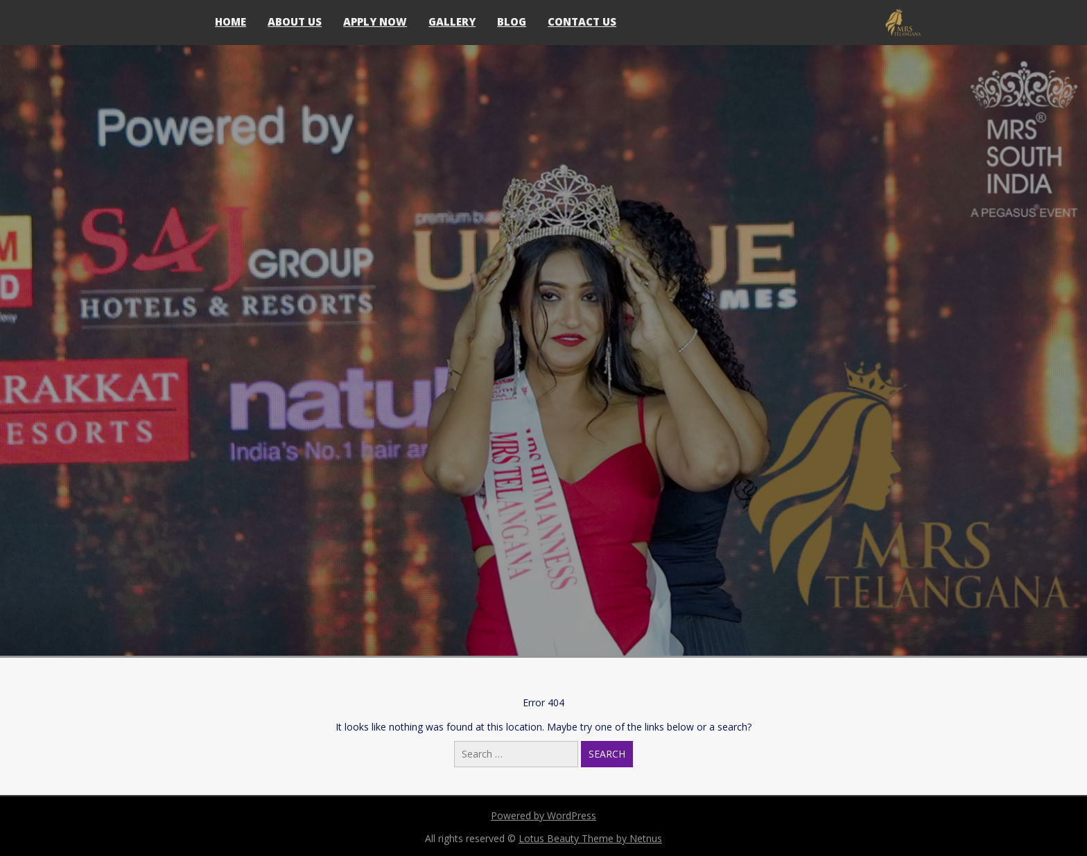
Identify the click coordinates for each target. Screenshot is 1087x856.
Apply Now (375, 21)
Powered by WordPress (543, 815)
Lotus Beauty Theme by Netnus (590, 838)
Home (230, 21)
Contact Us (582, 21)
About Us (295, 21)
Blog (511, 21)
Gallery (452, 21)
